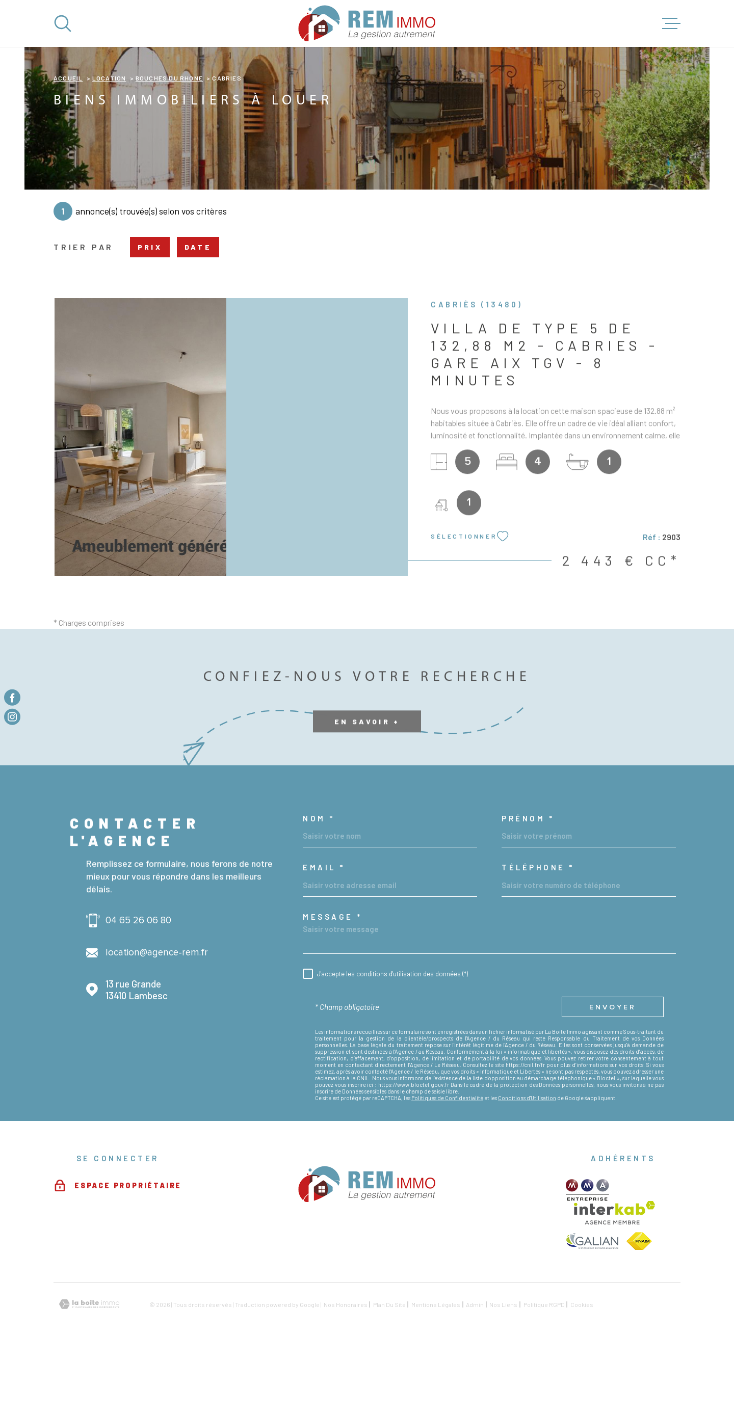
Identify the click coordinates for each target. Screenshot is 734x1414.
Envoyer (612, 1071)
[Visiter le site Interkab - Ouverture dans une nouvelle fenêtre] (614, 1277)
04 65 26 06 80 (138, 985)
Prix (150, 311)
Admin (475, 1368)
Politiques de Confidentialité (447, 1162)
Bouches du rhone (169, 142)
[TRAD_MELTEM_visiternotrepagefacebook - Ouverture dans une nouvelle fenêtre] (12, 697)
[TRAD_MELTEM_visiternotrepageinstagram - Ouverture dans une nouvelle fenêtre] (12, 717)
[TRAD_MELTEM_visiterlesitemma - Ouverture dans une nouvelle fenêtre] (587, 1254)
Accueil (68, 142)
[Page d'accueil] (367, 23)
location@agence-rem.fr (157, 1017)
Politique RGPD (544, 1368)
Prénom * (528, 883)
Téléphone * (538, 932)
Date (198, 311)
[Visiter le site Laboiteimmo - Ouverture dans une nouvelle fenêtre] (89, 1368)
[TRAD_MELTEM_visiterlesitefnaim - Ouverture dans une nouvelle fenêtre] (639, 1305)
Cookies (581, 1369)
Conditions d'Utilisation (527, 1162)
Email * (324, 932)
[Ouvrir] (63, 23)
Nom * (319, 883)
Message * (332, 981)
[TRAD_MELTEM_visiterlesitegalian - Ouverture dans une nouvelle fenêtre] (592, 1305)
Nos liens (503, 1368)
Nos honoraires (346, 1368)
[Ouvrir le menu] (671, 23)
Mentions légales (435, 1368)
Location (109, 142)
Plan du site (389, 1368)
